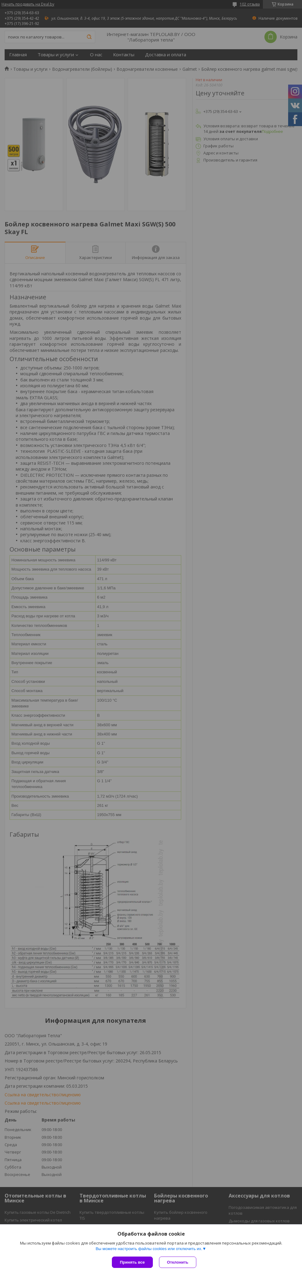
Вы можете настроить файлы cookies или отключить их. (149, 1248)
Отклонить (177, 1262)
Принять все (132, 1262)
